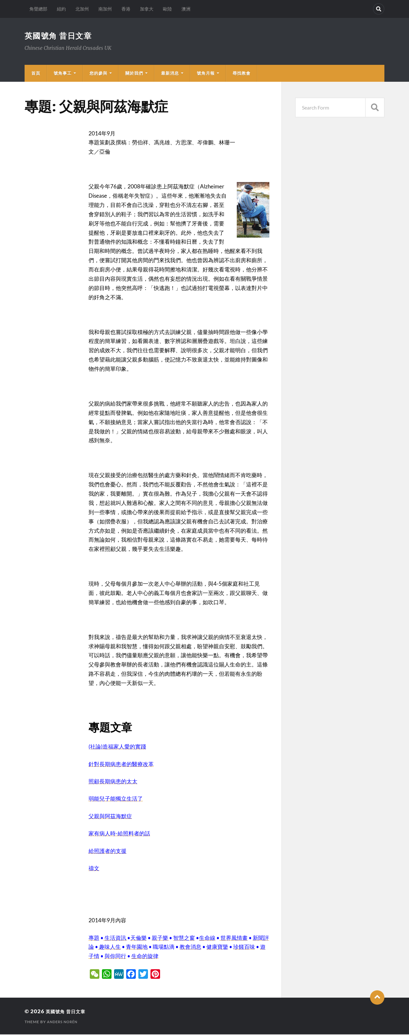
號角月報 (206, 73)
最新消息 (170, 73)
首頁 (35, 73)
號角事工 (63, 73)
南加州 (105, 8)
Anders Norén (64, 1022)
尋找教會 (242, 73)
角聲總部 (38, 8)
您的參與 (98, 73)
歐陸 (167, 8)
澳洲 (185, 8)
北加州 (82, 8)
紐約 (61, 8)
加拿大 (146, 8)
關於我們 (134, 73)
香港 (125, 8)
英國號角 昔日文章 (61, 36)
